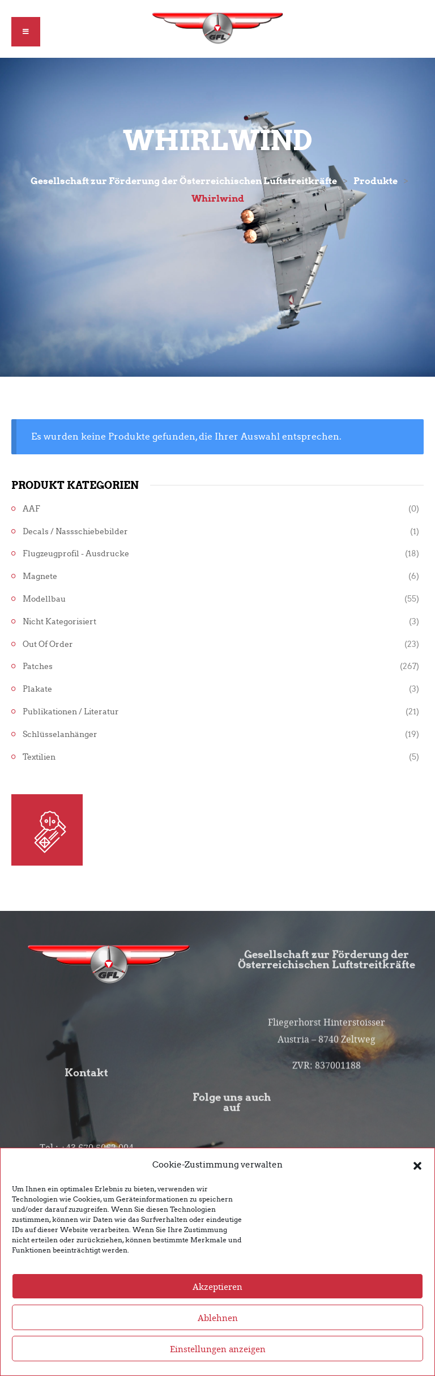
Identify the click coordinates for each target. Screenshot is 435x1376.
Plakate (37, 689)
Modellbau (44, 599)
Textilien (39, 757)
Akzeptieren (217, 1303)
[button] (417, 1181)
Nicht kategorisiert (59, 622)
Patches (38, 666)
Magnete (40, 576)
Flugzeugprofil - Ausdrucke (76, 554)
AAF (31, 509)
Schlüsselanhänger (60, 734)
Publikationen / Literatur (71, 712)
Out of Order (48, 644)
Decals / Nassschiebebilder (75, 531)
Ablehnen (218, 1334)
